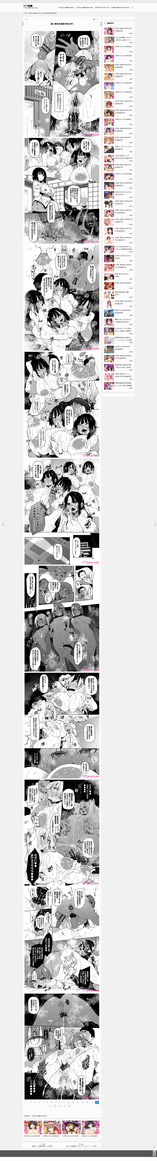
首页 (25, 13)
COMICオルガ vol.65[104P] (123, 83)
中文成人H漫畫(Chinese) (66, 7)
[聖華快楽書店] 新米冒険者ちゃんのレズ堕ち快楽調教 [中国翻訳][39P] (123, 385)
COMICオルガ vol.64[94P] (123, 119)
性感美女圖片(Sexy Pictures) (120, 7)
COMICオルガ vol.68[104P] (51, 1136)
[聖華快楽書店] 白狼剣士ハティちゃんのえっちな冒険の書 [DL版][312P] (123, 340)
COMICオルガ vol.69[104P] (32, 1136)
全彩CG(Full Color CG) (102, 7)
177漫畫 (28, 5)
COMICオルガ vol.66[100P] (90, 1136)
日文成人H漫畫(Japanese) (84, 7)
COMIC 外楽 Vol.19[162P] (123, 283)
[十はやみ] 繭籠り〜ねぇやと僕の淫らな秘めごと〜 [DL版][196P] (123, 40)
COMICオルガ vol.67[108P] (70, 1136)
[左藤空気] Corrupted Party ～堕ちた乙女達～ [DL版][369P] (123, 367)
